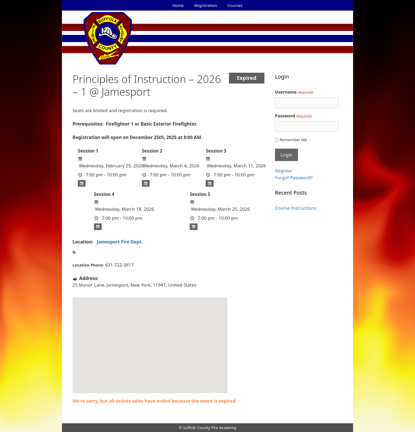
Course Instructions (295, 208)
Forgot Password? (294, 177)
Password (293, 116)
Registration (205, 5)
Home (178, 5)
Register (283, 171)
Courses (235, 5)
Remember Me (293, 139)
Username (294, 92)
